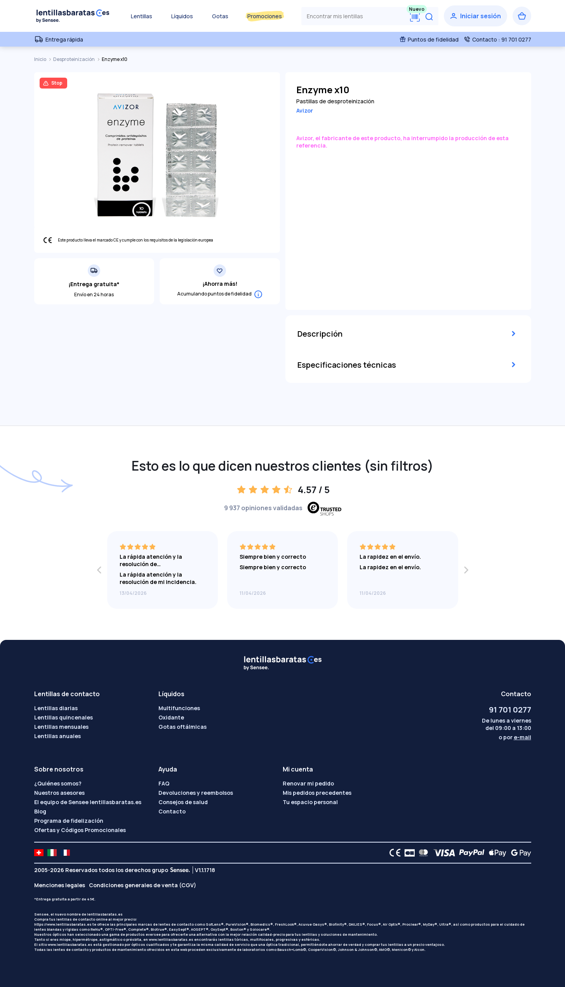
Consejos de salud (183, 802)
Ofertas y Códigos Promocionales (80, 830)
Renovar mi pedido (308, 783)
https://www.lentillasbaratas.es (63, 924)
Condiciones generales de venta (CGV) (142, 885)
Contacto (172, 811)
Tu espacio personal (310, 802)
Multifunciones (179, 708)
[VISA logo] (442, 853)
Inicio (40, 59)
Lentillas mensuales (61, 726)
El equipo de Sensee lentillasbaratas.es (87, 802)
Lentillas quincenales (63, 717)
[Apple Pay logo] (496, 853)
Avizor (304, 110)
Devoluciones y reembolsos (195, 792)
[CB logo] (407, 853)
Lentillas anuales (57, 736)
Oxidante (171, 717)
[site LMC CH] (38, 852)
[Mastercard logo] (422, 853)
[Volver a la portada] (73, 16)
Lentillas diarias (56, 708)
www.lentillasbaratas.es (171, 939)
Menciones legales (59, 885)
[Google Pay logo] (519, 853)
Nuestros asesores (59, 792)
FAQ (163, 783)
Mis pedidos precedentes (317, 792)
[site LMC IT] (52, 852)
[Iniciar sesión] (475, 15)
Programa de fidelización (68, 820)
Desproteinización (74, 59)
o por (515, 737)
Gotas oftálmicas (182, 726)
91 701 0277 (510, 709)
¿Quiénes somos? (58, 783)
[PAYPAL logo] (470, 853)
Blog (40, 811)
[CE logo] (393, 853)
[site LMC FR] (65, 853)
